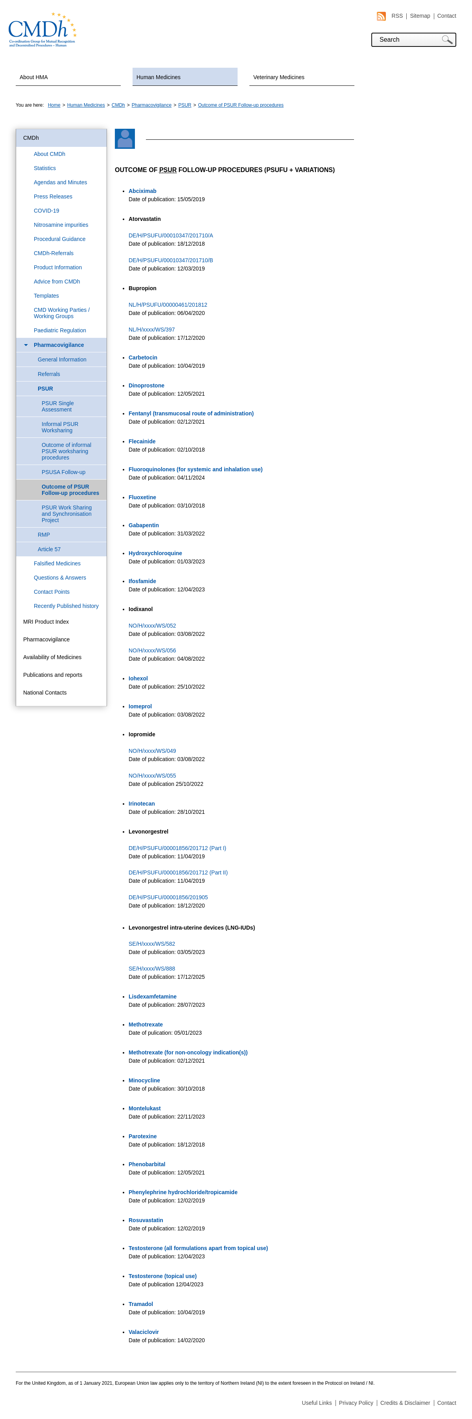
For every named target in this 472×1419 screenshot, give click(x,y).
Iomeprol (140, 706)
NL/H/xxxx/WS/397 (152, 329)
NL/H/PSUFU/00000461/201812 (168, 305)
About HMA (34, 77)
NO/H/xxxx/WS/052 (152, 625)
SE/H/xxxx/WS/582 (152, 944)
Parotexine (143, 1136)
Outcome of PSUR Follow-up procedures (241, 105)
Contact (446, 16)
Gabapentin (144, 525)
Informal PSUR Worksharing (60, 427)
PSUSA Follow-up (63, 472)
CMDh (118, 105)
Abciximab (143, 191)
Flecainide (142, 441)
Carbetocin (143, 357)
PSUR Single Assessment (58, 406)
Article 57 (49, 549)
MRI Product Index (46, 622)
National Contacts (45, 692)
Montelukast (145, 1108)
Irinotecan (142, 803)
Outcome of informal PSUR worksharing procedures (66, 451)
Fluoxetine (142, 497)
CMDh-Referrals (54, 253)
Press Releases (53, 196)
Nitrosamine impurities (61, 225)
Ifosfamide (142, 581)
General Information (62, 359)
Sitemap (420, 16)
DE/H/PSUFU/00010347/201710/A (171, 235)
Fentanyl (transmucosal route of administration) (191, 413)
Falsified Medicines (57, 563)
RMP (44, 535)
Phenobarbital (147, 1164)
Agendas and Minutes (60, 182)
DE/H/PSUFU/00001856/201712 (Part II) (178, 872)
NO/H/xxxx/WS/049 (153, 751)
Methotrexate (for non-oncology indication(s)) (188, 1052)
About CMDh (49, 154)
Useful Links (317, 1403)
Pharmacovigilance (151, 105)
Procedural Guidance (60, 239)
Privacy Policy (356, 1403)
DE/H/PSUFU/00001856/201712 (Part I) (177, 848)
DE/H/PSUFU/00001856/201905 (168, 897)
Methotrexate (146, 1024)
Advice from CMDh (57, 281)
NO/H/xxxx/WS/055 (152, 775)
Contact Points (52, 592)
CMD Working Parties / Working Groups (62, 313)
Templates (46, 296)
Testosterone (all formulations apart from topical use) (198, 1248)
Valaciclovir (144, 1332)
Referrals (49, 374)
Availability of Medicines (52, 657)
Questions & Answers (60, 577)
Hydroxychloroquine (155, 553)
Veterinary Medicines (278, 77)
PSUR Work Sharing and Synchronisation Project (67, 513)
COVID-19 (46, 210)
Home (54, 105)
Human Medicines (158, 77)
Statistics (45, 168)
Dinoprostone (146, 385)
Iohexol (138, 678)
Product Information (58, 267)
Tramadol (141, 1304)
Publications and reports (52, 675)
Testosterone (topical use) (163, 1276)
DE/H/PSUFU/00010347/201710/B (171, 260)
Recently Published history (66, 606)
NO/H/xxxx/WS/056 (152, 650)
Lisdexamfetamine (153, 996)
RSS (390, 16)
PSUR (184, 105)
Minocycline (144, 1080)
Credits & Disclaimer (405, 1403)
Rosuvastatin (146, 1220)
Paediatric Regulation (60, 330)
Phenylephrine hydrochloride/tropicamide (183, 1192)
